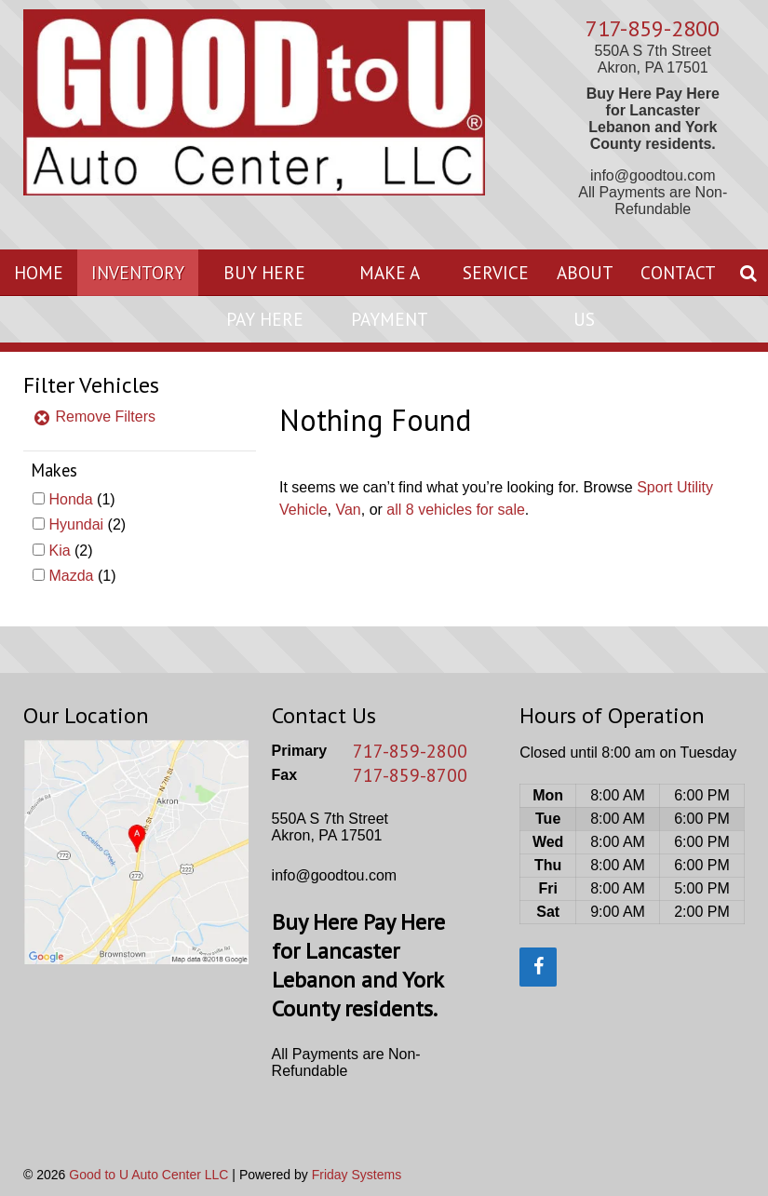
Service (496, 272)
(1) (81, 499)
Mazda (70, 576)
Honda (70, 499)
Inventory (137, 272)
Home (38, 272)
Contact (678, 272)
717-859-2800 (653, 28)
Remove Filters (94, 416)
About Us (585, 295)
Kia (59, 550)
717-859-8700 (410, 775)
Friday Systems (356, 1174)
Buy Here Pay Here (264, 295)
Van (347, 509)
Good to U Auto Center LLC (148, 1174)
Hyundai (75, 524)
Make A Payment (389, 295)
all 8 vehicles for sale (455, 509)
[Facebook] (538, 967)
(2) (87, 524)
